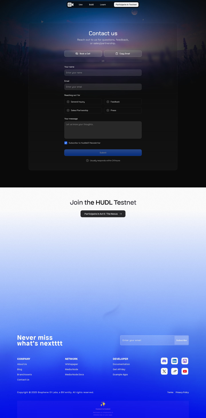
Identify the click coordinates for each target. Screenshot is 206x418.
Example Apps (120, 374)
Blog (19, 369)
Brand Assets (24, 374)
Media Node (71, 369)
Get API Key (119, 369)
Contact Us (23, 379)
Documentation (121, 364)
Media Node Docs (74, 374)
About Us (22, 364)
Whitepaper (71, 364)
